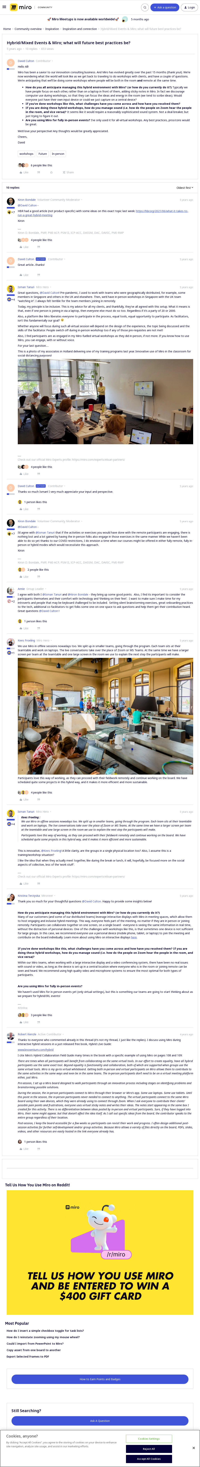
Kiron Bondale (27, 200)
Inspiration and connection (80, 29)
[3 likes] (35, 1015)
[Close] (193, 1448)
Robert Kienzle (27, 1034)
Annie (21, 589)
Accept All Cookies (149, 1459)
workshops (26, 154)
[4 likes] (35, 240)
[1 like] (32, 502)
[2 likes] (33, 570)
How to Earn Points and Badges (100, 1379)
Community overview (28, 29)
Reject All (149, 1449)
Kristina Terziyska (29, 895)
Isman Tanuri (26, 287)
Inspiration (52, 29)
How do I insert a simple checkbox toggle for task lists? (45, 1331)
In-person (58, 154)
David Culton (26, 61)
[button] (4, 8)
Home (7, 29)
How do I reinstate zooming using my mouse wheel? (43, 1337)
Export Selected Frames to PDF (28, 1356)
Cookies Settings (149, 1438)
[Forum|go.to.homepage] (31, 7)
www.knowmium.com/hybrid (36, 1049)
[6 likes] (35, 165)
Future (42, 154)
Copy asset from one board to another (34, 1350)
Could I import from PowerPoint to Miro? (35, 1343)
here (134, 937)
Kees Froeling (26, 640)
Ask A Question (100, 1421)
